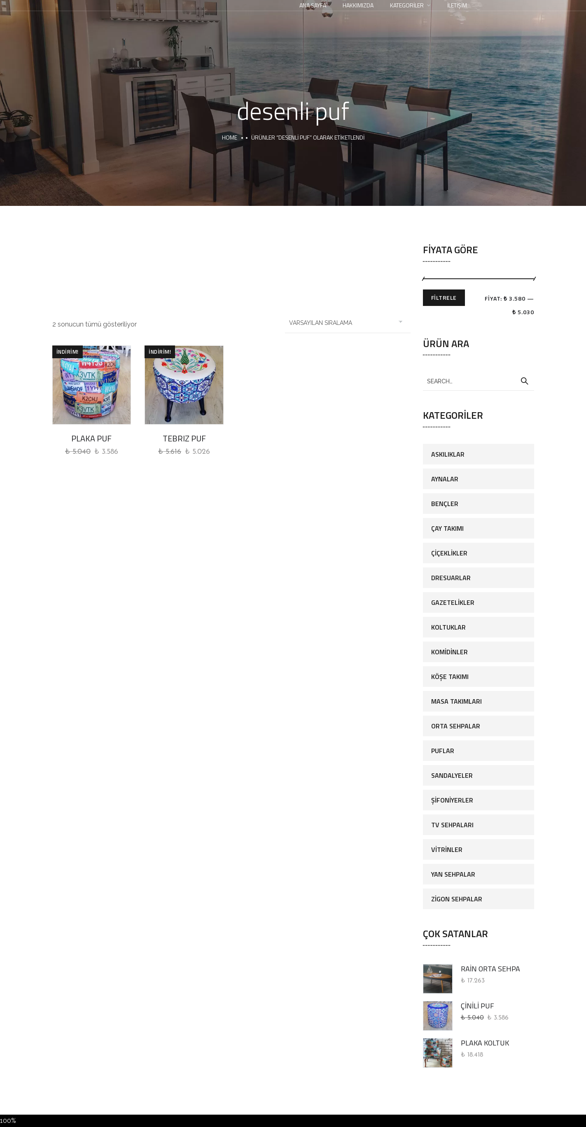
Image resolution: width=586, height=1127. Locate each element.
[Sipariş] (348, 323)
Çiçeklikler (449, 553)
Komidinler (449, 652)
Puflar (442, 751)
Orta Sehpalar (455, 726)
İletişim (457, 5)
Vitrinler (446, 849)
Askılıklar (448, 454)
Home (229, 137)
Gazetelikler (452, 602)
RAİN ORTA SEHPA (490, 968)
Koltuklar (448, 627)
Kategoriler (407, 5)
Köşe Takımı (450, 676)
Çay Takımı (447, 528)
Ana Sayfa (312, 5)
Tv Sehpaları (452, 825)
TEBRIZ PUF (184, 438)
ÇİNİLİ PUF (477, 1005)
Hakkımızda (358, 5)
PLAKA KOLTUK (485, 1042)
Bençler (444, 504)
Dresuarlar (451, 578)
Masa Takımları (456, 701)
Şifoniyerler (452, 800)
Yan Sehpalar (453, 874)
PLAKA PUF (91, 438)
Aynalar (444, 479)
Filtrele (444, 297)
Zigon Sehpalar (456, 899)
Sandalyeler (452, 775)
